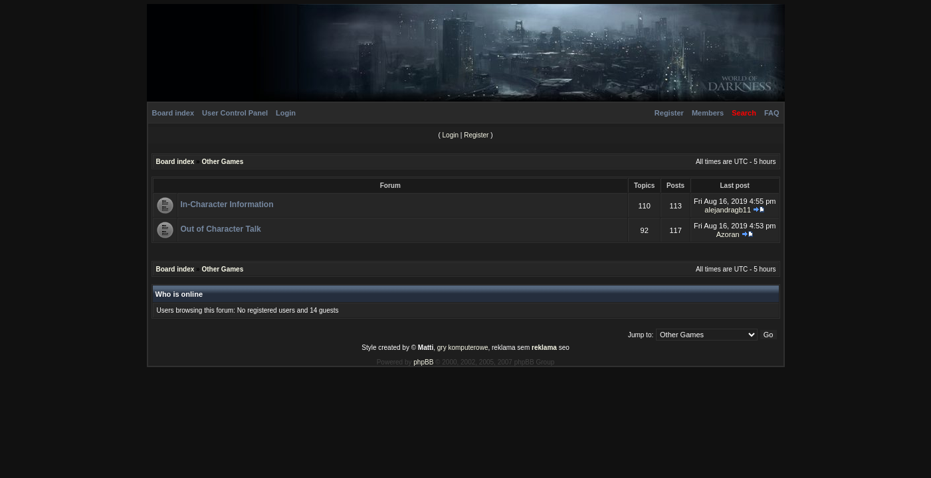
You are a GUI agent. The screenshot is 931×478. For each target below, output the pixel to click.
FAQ (771, 113)
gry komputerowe (462, 347)
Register (669, 113)
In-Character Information (227, 204)
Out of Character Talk (221, 229)
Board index (173, 113)
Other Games (222, 161)
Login (286, 113)
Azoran (728, 234)
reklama (544, 347)
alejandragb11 (727, 210)
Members (708, 113)
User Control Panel (235, 113)
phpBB (423, 362)
